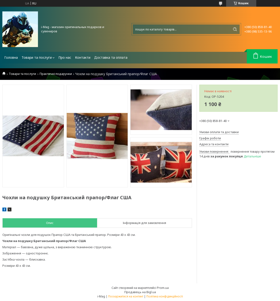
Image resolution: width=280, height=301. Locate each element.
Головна (11, 57)
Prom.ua (163, 288)
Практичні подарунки (56, 74)
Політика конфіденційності (164, 296)
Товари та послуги (37, 57)
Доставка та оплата (110, 57)
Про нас (64, 57)
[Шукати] (235, 29)
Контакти (82, 57)
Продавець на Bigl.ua (140, 292)
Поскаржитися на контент (125, 296)
